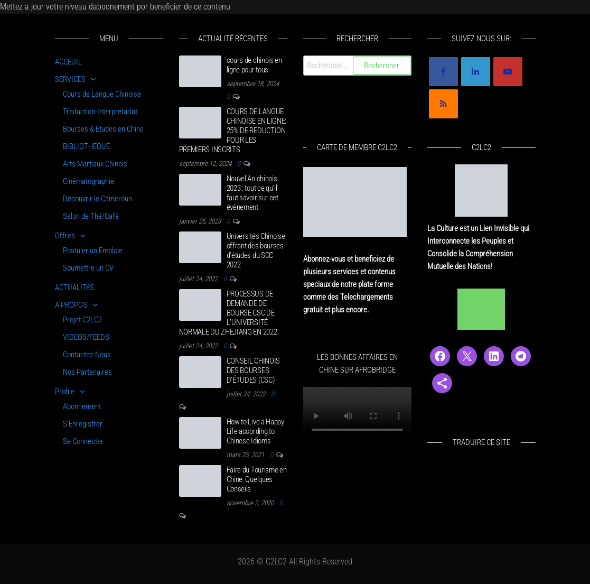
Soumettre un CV (88, 268)
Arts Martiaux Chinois (95, 164)
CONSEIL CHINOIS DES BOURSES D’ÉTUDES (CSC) (253, 370)
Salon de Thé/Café (91, 216)
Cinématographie (88, 181)
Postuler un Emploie (93, 250)
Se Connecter (83, 441)
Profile (64, 391)
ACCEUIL (68, 62)
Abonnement (82, 406)
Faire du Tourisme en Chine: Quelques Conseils (257, 479)
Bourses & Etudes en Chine (103, 129)
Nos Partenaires (87, 372)
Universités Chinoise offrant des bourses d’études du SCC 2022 (256, 250)
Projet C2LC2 (82, 320)
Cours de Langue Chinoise (102, 94)
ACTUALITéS (74, 287)
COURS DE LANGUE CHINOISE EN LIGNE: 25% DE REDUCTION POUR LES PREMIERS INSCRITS (233, 130)
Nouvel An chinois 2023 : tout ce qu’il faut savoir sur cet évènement (252, 193)
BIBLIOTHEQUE (86, 146)
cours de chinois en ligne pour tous (254, 65)
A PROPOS (71, 305)
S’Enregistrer (82, 424)
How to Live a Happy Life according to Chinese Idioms (255, 431)
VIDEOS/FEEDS (86, 337)
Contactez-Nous (87, 354)
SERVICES (70, 79)
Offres (65, 235)
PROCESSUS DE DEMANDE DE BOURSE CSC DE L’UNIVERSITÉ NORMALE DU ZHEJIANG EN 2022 (228, 313)
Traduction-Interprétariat (100, 111)
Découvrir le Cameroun (97, 198)
